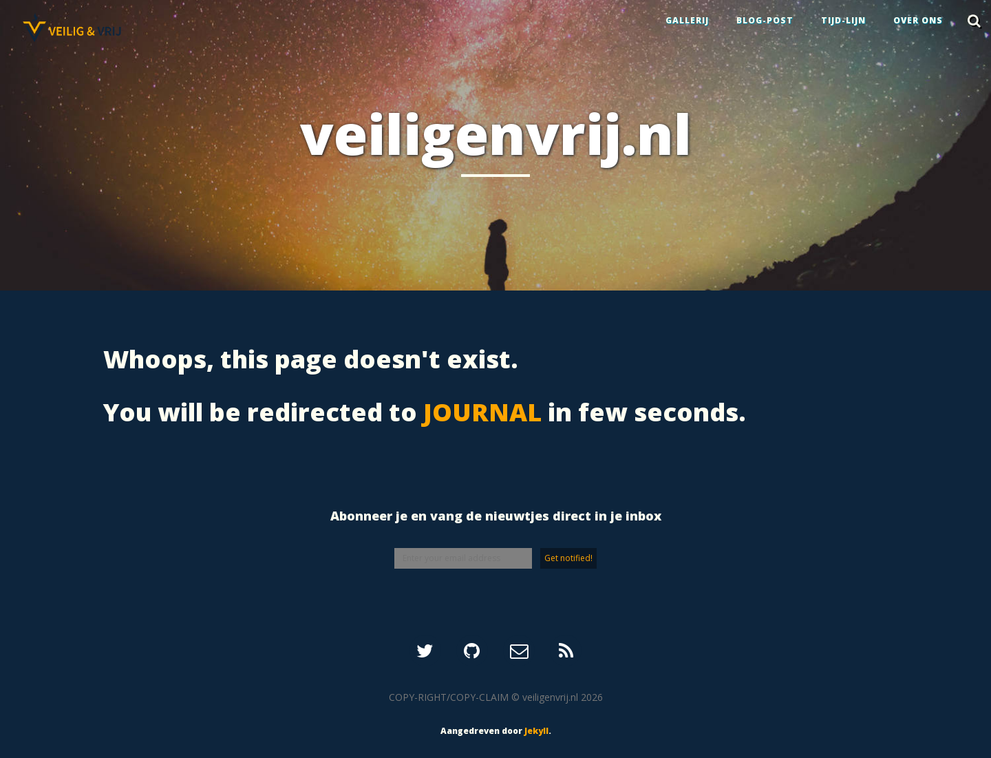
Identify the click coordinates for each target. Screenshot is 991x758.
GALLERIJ (687, 20)
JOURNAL (482, 412)
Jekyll (536, 731)
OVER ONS (918, 20)
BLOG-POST (764, 20)
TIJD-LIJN (843, 20)
